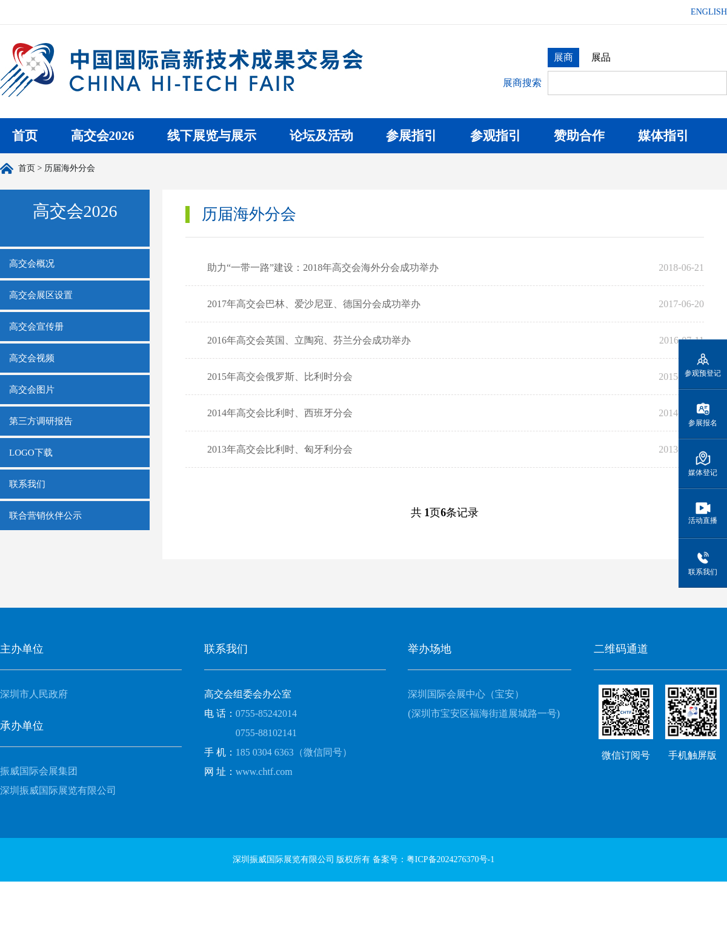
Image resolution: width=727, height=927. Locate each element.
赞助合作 (579, 135)
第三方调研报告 (41, 421)
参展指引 (411, 135)
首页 (25, 135)
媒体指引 (663, 135)
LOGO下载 (31, 452)
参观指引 (495, 135)
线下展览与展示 (211, 135)
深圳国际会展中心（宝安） (466, 694)
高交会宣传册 (36, 326)
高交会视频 (32, 358)
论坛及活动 (321, 135)
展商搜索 (522, 83)
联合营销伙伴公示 (45, 515)
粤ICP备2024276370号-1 (450, 859)
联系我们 (27, 484)
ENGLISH (709, 11)
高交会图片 (32, 389)
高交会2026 (102, 135)
